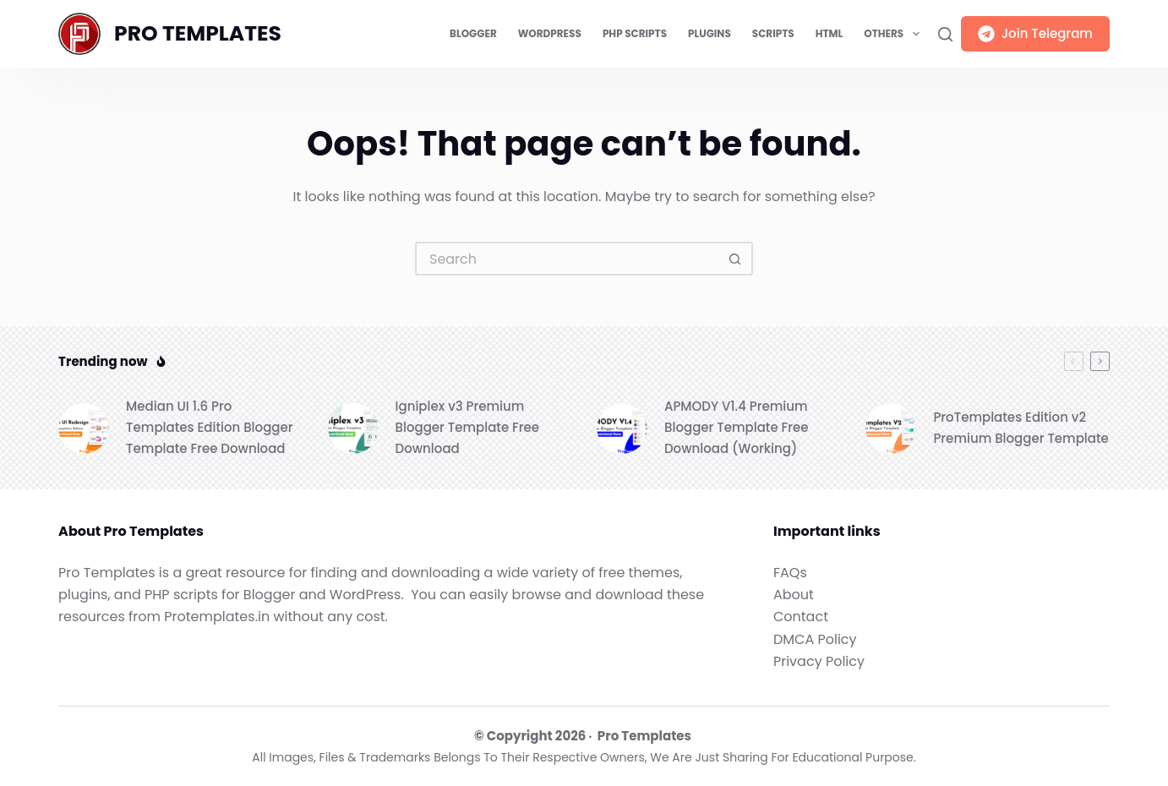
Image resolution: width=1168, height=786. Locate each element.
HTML (829, 33)
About (793, 594)
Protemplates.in (217, 616)
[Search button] (736, 259)
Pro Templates (644, 736)
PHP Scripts (635, 33)
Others (894, 34)
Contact (800, 616)
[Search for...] (567, 259)
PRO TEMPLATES (197, 33)
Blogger (473, 33)
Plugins (709, 33)
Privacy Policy (819, 661)
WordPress (549, 33)
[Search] (945, 34)
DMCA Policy (815, 639)
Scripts (773, 33)
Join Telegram (1035, 33)
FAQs (790, 572)
